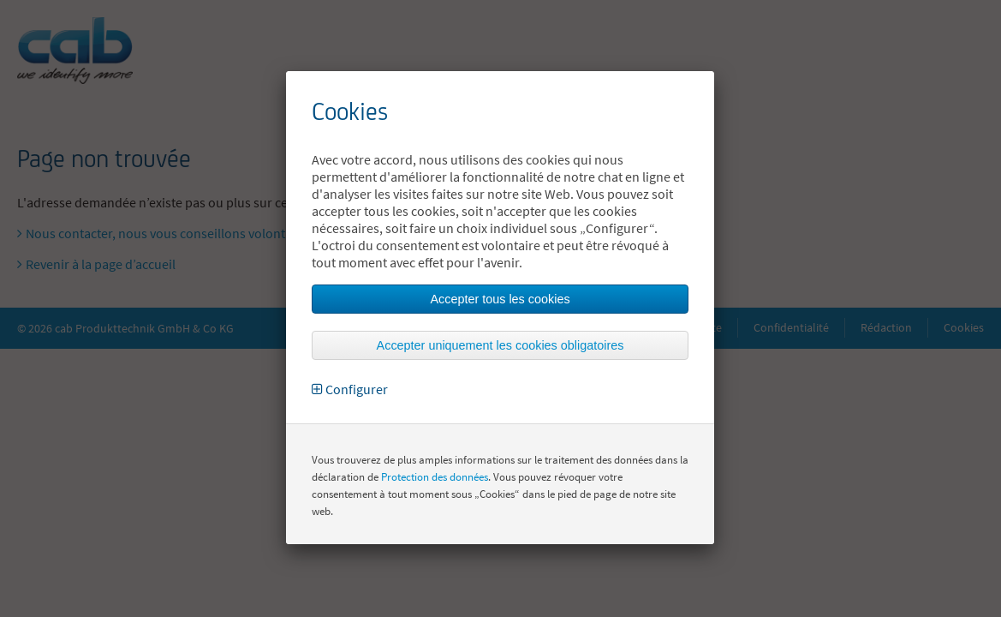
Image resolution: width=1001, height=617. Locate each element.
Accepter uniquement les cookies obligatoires (500, 345)
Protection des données (434, 477)
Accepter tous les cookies (499, 299)
